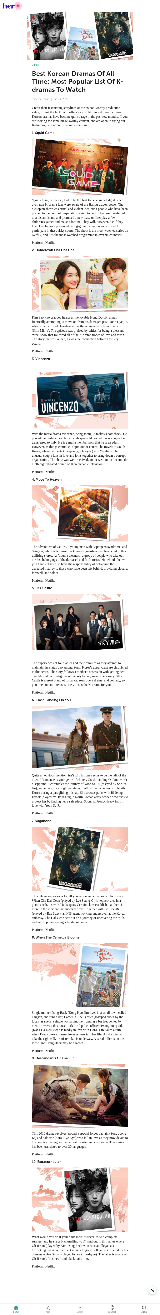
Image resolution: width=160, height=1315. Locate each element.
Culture (35, 64)
